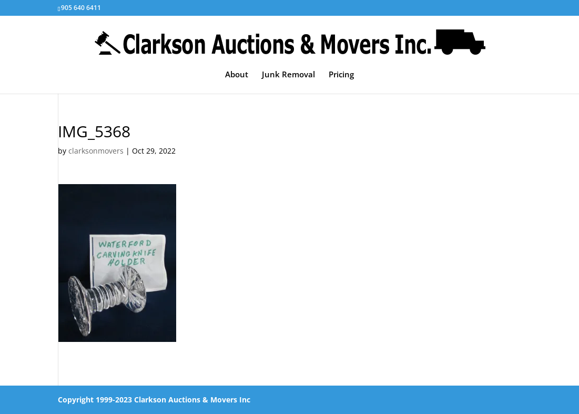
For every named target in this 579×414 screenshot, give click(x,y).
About (236, 74)
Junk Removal (288, 74)
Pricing (341, 74)
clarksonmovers (96, 151)
